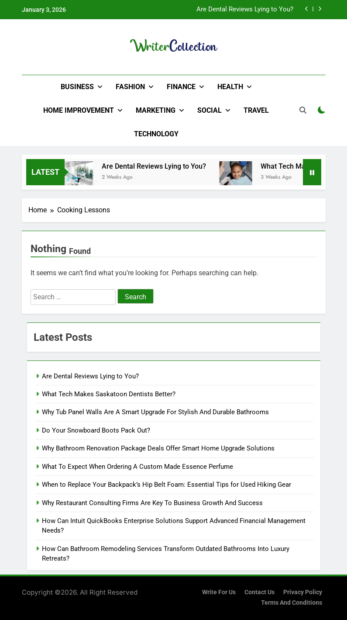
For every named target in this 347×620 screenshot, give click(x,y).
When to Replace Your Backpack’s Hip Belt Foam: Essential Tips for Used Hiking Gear (166, 484)
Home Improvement (78, 110)
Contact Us (259, 592)
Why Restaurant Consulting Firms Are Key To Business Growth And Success (152, 503)
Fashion (130, 87)
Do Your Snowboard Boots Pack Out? (96, 430)
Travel (256, 110)
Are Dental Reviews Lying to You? (244, 9)
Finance (181, 87)
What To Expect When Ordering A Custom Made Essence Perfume (137, 467)
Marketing (155, 110)
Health (230, 87)
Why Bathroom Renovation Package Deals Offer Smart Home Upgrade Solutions (158, 448)
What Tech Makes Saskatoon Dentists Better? (108, 394)
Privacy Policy (302, 592)
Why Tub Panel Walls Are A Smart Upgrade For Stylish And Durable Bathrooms (155, 412)
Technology (156, 134)
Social (209, 110)
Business (77, 87)
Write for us (219, 592)
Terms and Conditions (291, 602)
